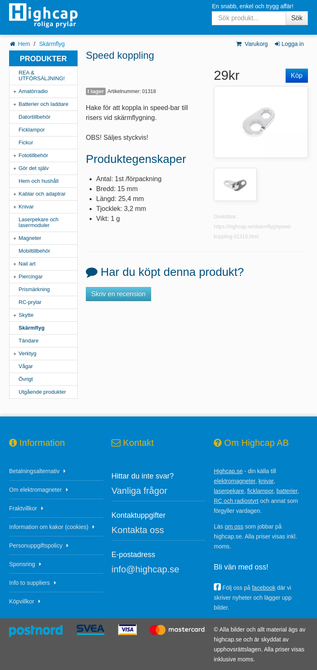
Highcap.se (228, 471)
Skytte (26, 315)
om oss (234, 526)
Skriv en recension (118, 293)
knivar (266, 481)
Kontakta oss (137, 530)
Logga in (289, 44)
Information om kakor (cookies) (48, 527)
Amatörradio (33, 91)
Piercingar (31, 276)
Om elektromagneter (35, 489)
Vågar (26, 366)
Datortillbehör (34, 117)
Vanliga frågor (139, 491)
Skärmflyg (52, 44)
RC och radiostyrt (236, 501)
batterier (287, 491)
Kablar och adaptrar (42, 194)
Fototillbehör (33, 155)
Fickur (26, 142)
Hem (24, 44)
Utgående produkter (42, 392)
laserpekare (229, 491)
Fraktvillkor (23, 508)
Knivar (26, 206)
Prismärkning (34, 289)
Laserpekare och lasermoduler (39, 222)
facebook (263, 587)
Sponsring (22, 564)
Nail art (27, 264)
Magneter (30, 238)
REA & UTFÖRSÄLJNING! (42, 75)
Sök (297, 18)
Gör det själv (34, 168)
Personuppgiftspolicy (35, 545)
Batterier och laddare (44, 104)
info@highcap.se (145, 569)
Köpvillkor (21, 601)
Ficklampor (32, 130)
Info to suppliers (29, 582)
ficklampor (260, 491)
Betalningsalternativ (34, 471)
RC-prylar (30, 302)
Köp (297, 75)
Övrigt (26, 379)
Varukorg (251, 44)
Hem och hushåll (39, 181)
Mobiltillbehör (34, 251)
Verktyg (27, 353)
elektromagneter (234, 481)
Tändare (28, 340)
